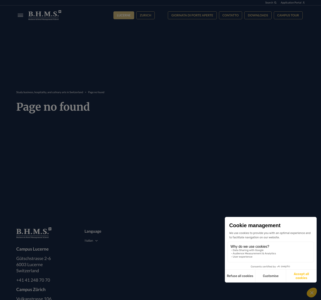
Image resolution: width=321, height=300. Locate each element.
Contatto (230, 15)
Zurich (145, 15)
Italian (89, 240)
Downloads (258, 15)
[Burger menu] (19, 15)
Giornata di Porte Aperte (192, 15)
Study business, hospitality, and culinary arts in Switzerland (49, 92)
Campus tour (288, 15)
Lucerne (124, 15)
